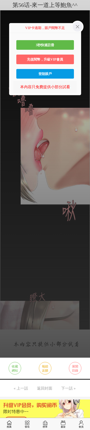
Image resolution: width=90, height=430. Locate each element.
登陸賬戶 (45, 74)
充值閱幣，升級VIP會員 (45, 59)
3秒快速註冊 (45, 45)
